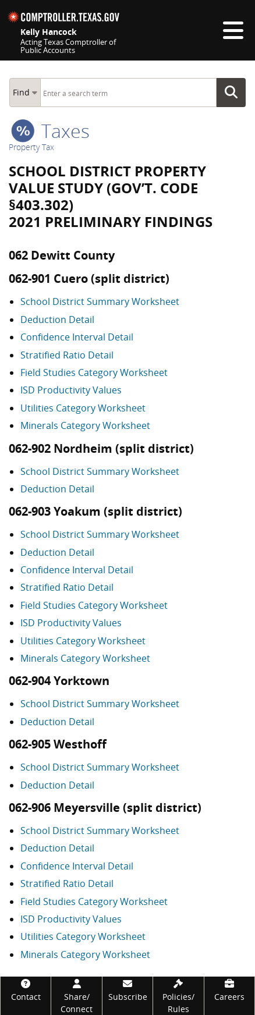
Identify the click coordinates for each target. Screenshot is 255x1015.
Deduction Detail (57, 319)
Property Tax (31, 146)
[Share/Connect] (76, 996)
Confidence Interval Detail (76, 337)
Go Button (234, 92)
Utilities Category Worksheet (83, 408)
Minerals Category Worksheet (85, 425)
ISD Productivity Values (71, 390)
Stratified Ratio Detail (67, 355)
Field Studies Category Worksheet (94, 372)
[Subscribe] (127, 990)
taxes (50, 130)
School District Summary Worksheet (99, 301)
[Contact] (26, 990)
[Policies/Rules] (178, 996)
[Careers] (229, 990)
